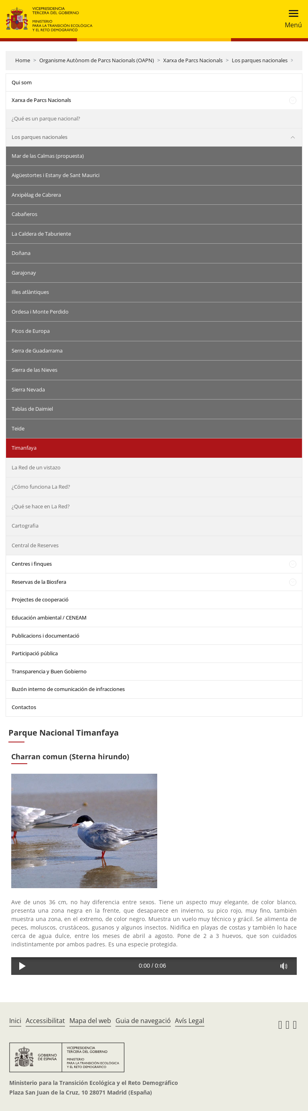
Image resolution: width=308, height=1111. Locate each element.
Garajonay (24, 272)
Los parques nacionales (260, 60)
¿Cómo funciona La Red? (41, 486)
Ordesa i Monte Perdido (40, 311)
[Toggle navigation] (291, 19)
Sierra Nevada (28, 389)
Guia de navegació (143, 1020)
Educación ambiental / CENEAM (49, 617)
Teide (18, 428)
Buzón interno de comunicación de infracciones (68, 689)
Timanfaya (24, 447)
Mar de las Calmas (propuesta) (48, 155)
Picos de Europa (31, 330)
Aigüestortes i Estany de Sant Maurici (55, 175)
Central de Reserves (35, 545)
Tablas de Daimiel (32, 408)
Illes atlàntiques (30, 292)
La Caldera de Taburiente (41, 233)
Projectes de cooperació (40, 599)
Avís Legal (189, 1020)
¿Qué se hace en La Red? (41, 506)
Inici (15, 1020)
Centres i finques (32, 563)
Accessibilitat (45, 1020)
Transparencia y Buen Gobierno (49, 671)
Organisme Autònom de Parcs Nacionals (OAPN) (96, 60)
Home (22, 60)
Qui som (22, 82)
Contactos (24, 707)
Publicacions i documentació (45, 635)
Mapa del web (90, 1020)
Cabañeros (24, 214)
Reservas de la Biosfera (39, 581)
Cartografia (25, 525)
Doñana (21, 253)
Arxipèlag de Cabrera (36, 194)
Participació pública (35, 653)
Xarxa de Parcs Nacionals (193, 60)
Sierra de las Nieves (34, 369)
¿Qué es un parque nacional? (46, 118)
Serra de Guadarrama (37, 350)
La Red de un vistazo (36, 467)
